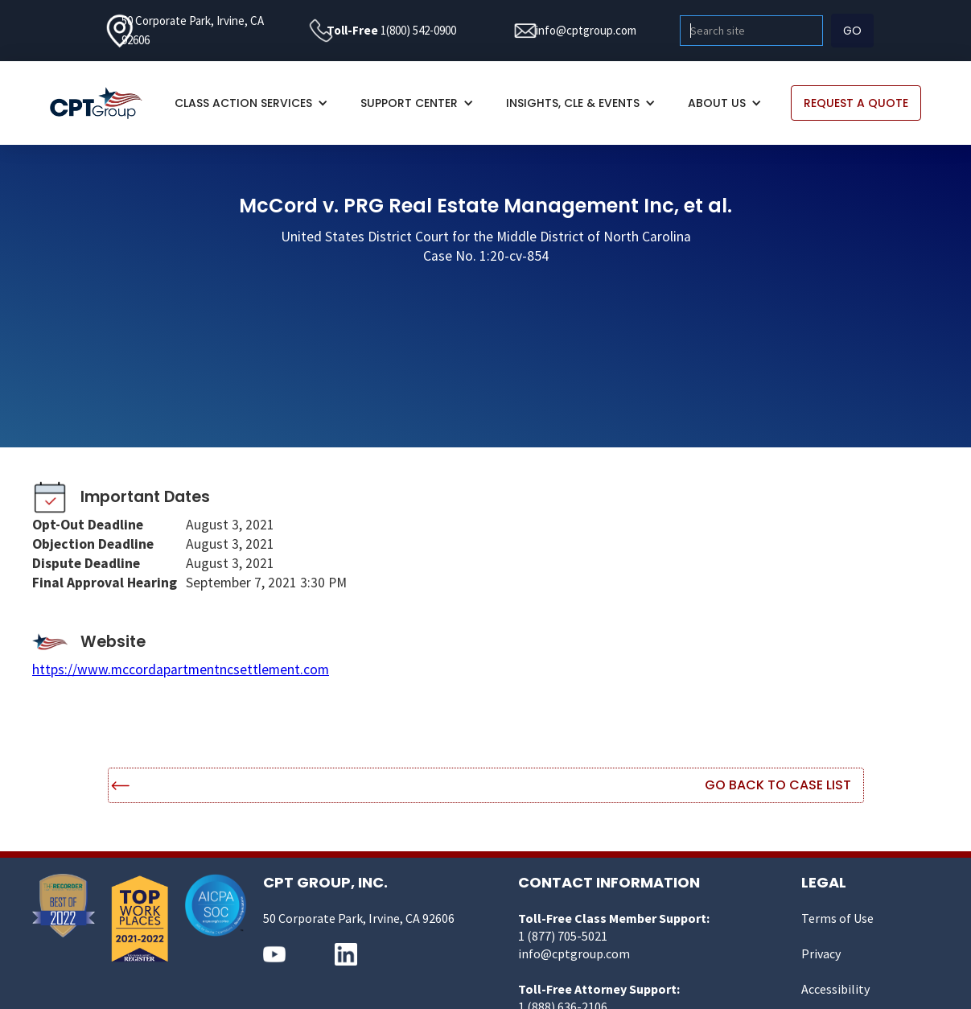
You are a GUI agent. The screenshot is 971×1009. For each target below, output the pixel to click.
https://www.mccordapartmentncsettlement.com (180, 669)
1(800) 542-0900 (418, 30)
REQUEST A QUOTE (856, 103)
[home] (104, 103)
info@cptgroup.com (586, 30)
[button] (251, 103)
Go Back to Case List (778, 785)
